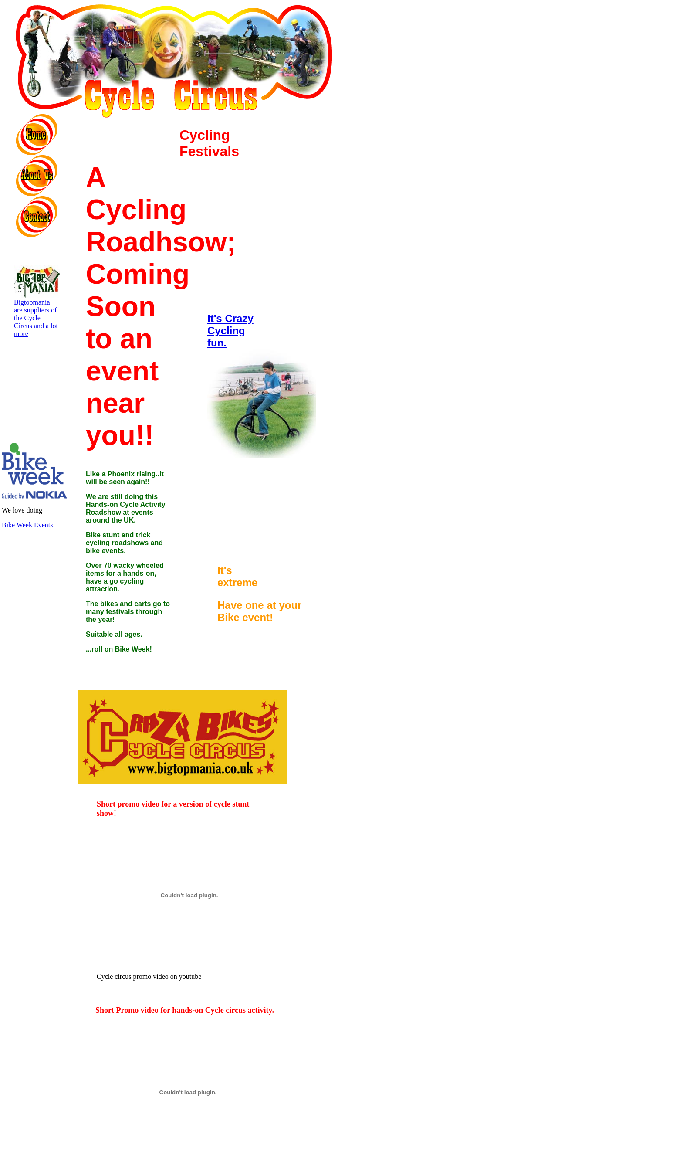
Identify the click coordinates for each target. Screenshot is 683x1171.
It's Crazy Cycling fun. (230, 330)
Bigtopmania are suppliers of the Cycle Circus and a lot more (37, 314)
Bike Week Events (27, 525)
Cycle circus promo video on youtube (189, 973)
